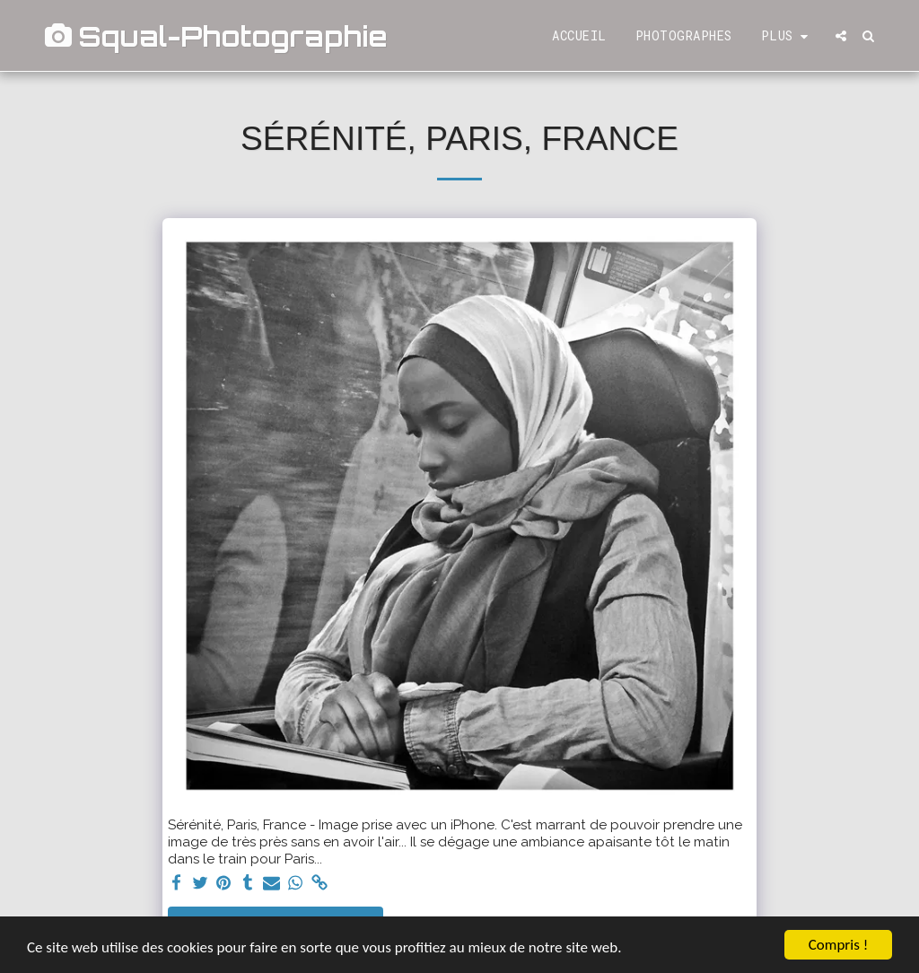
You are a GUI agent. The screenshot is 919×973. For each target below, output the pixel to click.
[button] (840, 36)
